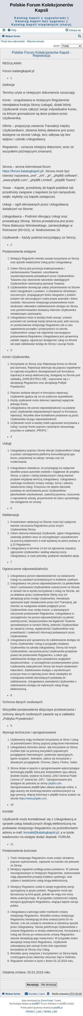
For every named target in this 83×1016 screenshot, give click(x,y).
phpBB (35, 1003)
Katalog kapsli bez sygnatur (40, 21)
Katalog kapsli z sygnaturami (40, 18)
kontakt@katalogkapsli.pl (41, 832)
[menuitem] (11, 30)
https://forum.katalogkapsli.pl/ (23, 171)
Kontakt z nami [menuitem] (35, 993)
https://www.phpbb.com (32, 798)
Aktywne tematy (35, 41)
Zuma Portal (47, 1000)
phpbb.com (54, 783)
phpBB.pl (57, 1007)
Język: (56, 45)
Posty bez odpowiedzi (13, 41)
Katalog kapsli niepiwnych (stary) (42, 24)
